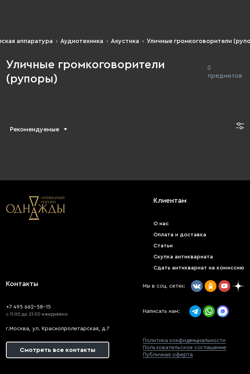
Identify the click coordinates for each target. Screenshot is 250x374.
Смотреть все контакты (57, 350)
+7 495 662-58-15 (28, 307)
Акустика (125, 41)
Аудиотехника (81, 41)
